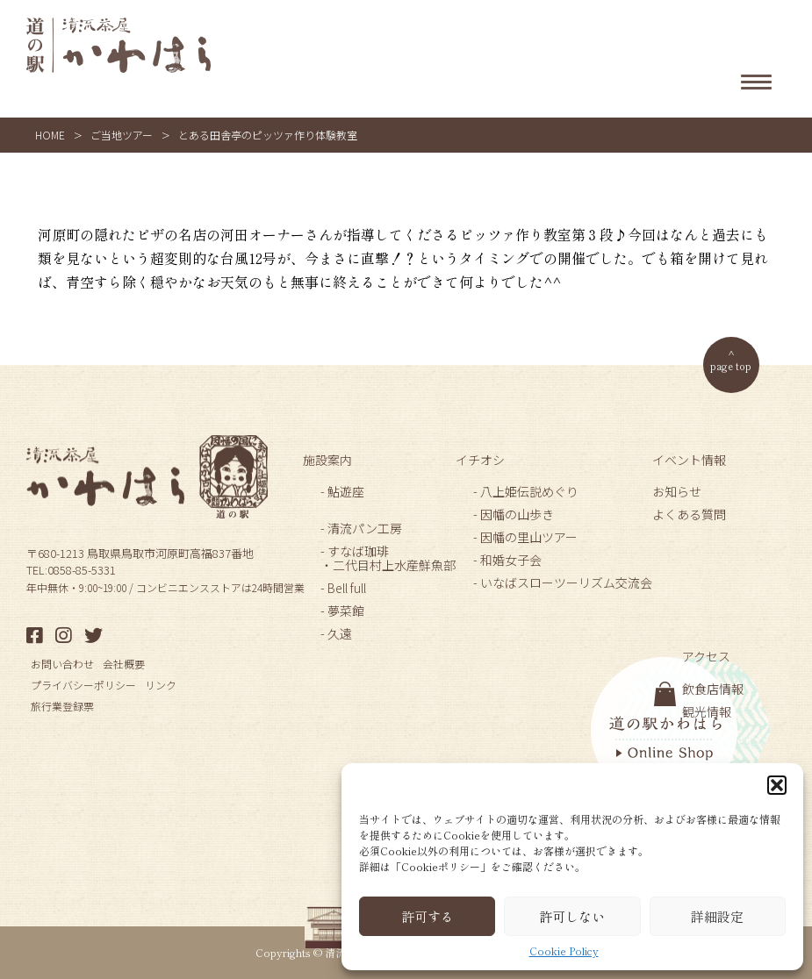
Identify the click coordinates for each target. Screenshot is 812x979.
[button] (777, 785)
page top (730, 365)
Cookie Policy (564, 951)
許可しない (572, 916)
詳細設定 (717, 916)
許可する (427, 916)
